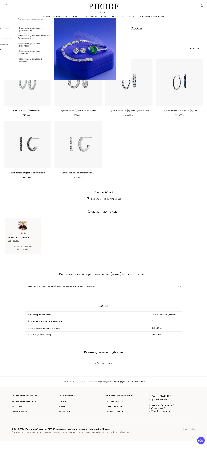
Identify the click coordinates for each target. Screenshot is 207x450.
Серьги (81, 390)
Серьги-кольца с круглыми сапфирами (180, 110)
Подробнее (13, 240)
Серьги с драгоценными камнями (162, 365)
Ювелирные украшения (152, 17)
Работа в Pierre (65, 420)
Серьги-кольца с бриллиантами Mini (78, 172)
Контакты (63, 415)
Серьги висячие (31, 360)
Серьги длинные (190, 365)
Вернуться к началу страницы (106, 198)
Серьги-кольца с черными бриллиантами (27, 172)
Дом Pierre (63, 410)
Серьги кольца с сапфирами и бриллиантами (129, 110)
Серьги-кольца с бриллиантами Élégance (78, 110)
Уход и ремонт (18, 415)
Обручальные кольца (123, 17)
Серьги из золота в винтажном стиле (67, 365)
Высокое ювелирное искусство (60, 17)
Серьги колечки (139, 360)
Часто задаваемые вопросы (24, 410)
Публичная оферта (114, 420)
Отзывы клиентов (19, 420)
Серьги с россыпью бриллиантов (167, 360)
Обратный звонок (158, 408)
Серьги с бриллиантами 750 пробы (124, 365)
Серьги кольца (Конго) (96, 390)
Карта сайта (189, 438)
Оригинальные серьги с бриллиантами (108, 360)
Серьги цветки (96, 365)
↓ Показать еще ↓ (103, 372)
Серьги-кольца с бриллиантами (27, 110)
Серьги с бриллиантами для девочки (27, 365)
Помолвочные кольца (94, 17)
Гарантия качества (114, 415)
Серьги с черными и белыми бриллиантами (64, 360)
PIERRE (65, 390)
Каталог (73, 390)
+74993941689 (160, 405)
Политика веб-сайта (114, 410)
